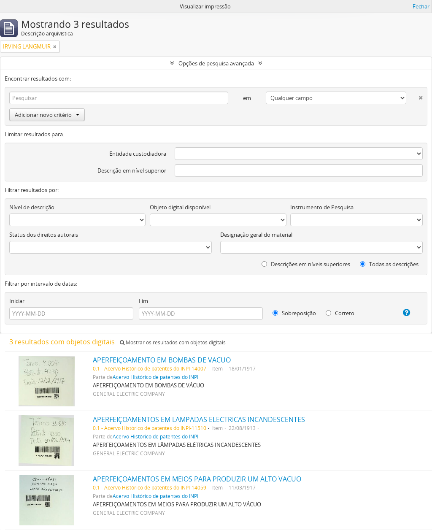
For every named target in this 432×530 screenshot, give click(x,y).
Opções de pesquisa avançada (216, 63)
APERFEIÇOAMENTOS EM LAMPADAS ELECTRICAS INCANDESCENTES (199, 419)
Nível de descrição (31, 207)
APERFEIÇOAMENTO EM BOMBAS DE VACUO (162, 360)
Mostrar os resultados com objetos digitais (173, 342)
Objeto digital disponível (180, 207)
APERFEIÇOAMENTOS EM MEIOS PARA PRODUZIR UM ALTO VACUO (197, 479)
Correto (340, 313)
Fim (143, 301)
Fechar (421, 6)
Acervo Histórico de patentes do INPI (155, 376)
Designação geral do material (256, 234)
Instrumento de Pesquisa (322, 207)
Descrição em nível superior (131, 170)
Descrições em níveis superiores (306, 264)
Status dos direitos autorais (43, 234)
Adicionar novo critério (47, 115)
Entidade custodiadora (137, 153)
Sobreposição (294, 313)
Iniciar (16, 301)
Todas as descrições (389, 264)
